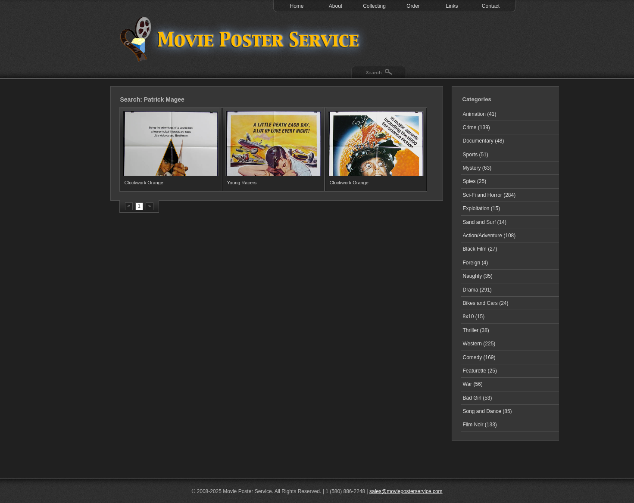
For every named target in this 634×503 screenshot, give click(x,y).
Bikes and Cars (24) (486, 303)
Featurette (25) (480, 371)
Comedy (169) (479, 357)
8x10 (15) (474, 317)
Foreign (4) (475, 263)
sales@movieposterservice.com (406, 491)
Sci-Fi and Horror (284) (489, 195)
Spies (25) (475, 181)
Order (413, 6)
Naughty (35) (478, 276)
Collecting (374, 6)
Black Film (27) (480, 249)
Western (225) (479, 344)
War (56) (473, 384)
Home (296, 6)
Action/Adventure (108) (489, 236)
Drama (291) (477, 290)
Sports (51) (475, 155)
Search (378, 73)
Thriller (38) (476, 330)
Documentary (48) (483, 141)
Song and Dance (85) (487, 411)
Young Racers (242, 182)
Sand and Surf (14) (484, 222)
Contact (491, 6)
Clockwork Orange (144, 182)
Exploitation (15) (481, 208)
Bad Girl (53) (477, 398)
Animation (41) (480, 114)
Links (452, 6)
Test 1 (242, 39)
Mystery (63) (477, 168)
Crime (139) (476, 127)
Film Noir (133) (480, 425)
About (335, 6)
